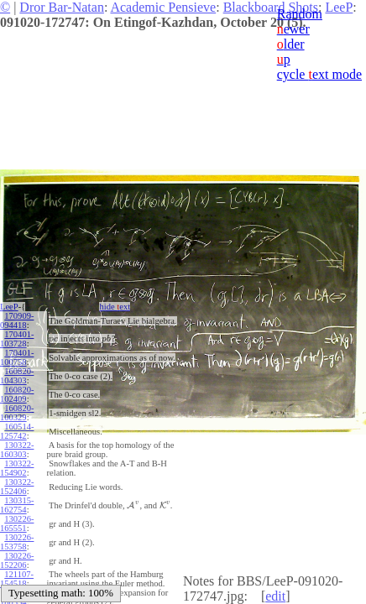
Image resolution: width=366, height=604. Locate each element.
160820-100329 (17, 413)
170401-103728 (17, 339)
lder (291, 44)
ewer (293, 29)
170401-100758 (17, 357)
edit (275, 596)
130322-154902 (17, 468)
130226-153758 (17, 542)
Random (299, 14)
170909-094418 (17, 320)
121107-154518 (17, 579)
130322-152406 (17, 486)
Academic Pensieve (163, 7)
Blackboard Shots (270, 7)
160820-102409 (17, 394)
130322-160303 (17, 449)
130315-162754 (17, 505)
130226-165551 (17, 523)
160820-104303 (17, 376)
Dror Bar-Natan (61, 7)
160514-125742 (17, 431)
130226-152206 (17, 560)
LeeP (9, 306)
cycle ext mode (319, 74)
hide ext (111, 306)
